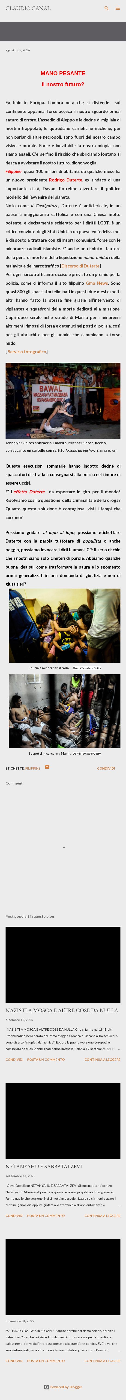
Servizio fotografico (27, 351)
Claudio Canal (28, 8)
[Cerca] (106, 8)
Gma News (97, 283)
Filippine (32, 768)
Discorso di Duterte (80, 265)
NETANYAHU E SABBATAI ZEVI (44, 1166)
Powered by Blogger (63, 1387)
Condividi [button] (106, 768)
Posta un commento (46, 1059)
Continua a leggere (102, 1059)
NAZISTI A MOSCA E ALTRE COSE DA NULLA (62, 1010)
